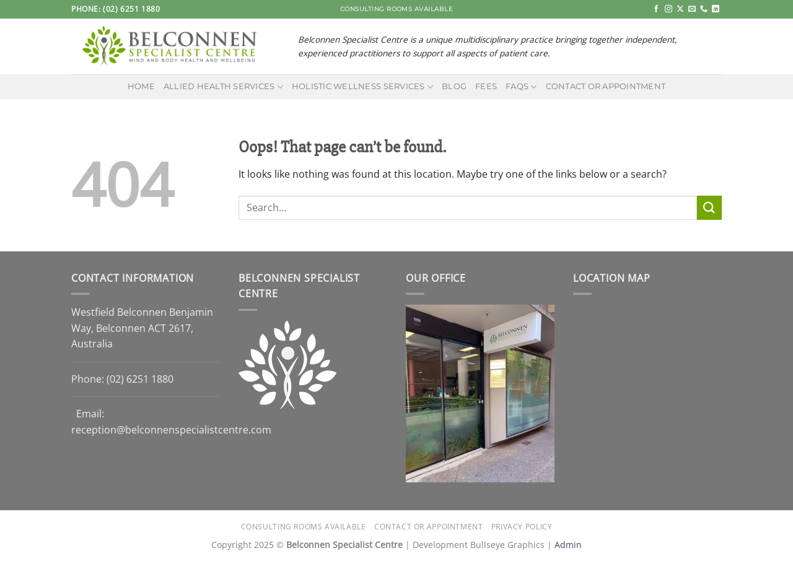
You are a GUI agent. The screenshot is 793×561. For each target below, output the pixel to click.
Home (141, 86)
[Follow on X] (680, 9)
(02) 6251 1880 (140, 379)
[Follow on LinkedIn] (715, 9)
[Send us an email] (692, 9)
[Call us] (704, 9)
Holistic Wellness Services (362, 87)
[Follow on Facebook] (656, 9)
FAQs (521, 87)
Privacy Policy (522, 526)
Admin (568, 544)
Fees (486, 86)
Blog (454, 86)
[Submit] (709, 208)
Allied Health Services (223, 87)
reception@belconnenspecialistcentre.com (171, 430)
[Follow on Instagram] (668, 9)
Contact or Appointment (606, 86)
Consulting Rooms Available (303, 526)
